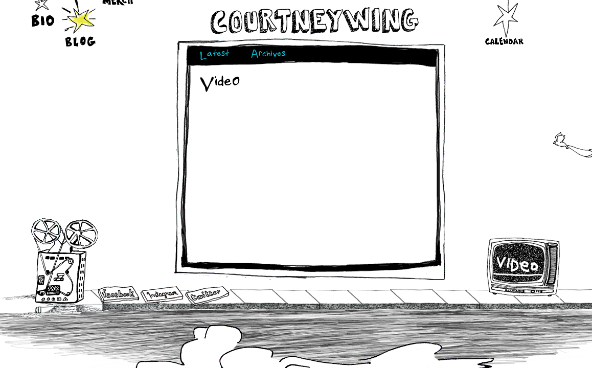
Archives (268, 55)
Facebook (118, 295)
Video (523, 266)
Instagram (162, 294)
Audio (65, 260)
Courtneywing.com (313, 21)
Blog (80, 21)
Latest (214, 55)
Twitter (207, 296)
